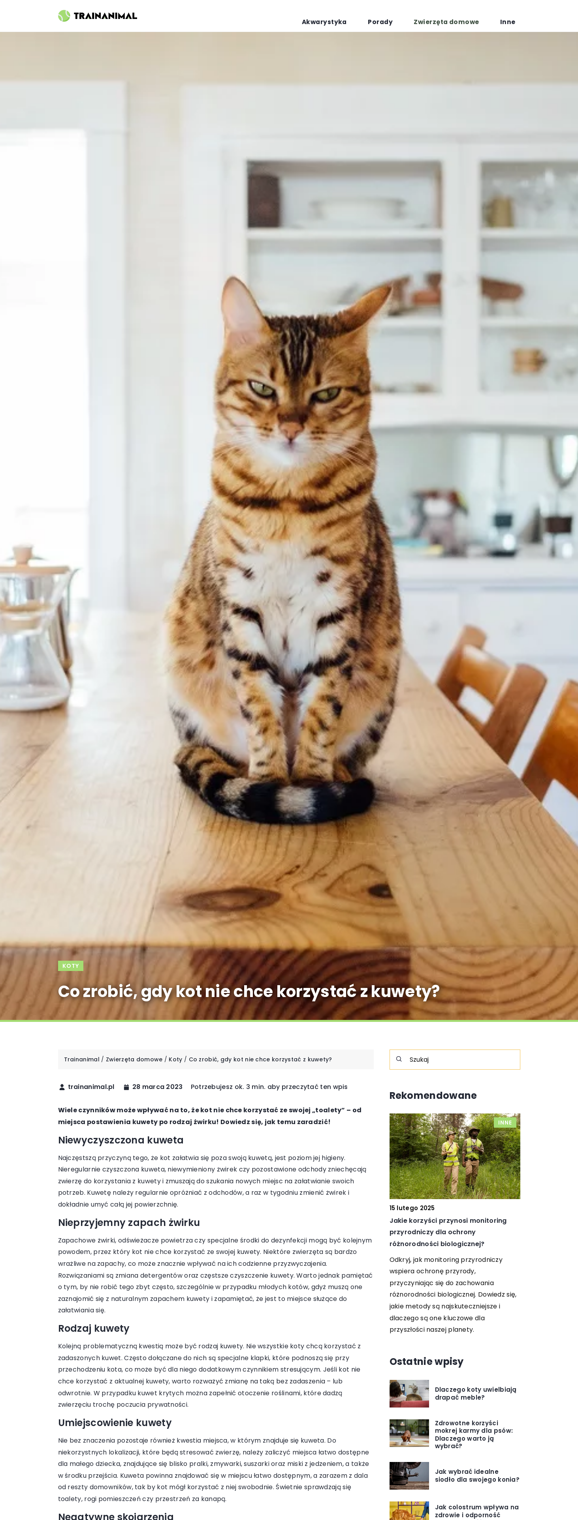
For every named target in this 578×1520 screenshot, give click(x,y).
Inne (513, 16)
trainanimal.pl (91, 1087)
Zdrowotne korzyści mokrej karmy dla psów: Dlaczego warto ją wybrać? (474, 1434)
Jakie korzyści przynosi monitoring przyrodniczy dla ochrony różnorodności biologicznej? (448, 1232)
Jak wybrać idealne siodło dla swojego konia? (477, 1475)
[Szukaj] (399, 1059)
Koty (70, 966)
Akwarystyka (367, 16)
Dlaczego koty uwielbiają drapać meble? (476, 1393)
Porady (411, 16)
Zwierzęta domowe (464, 16)
